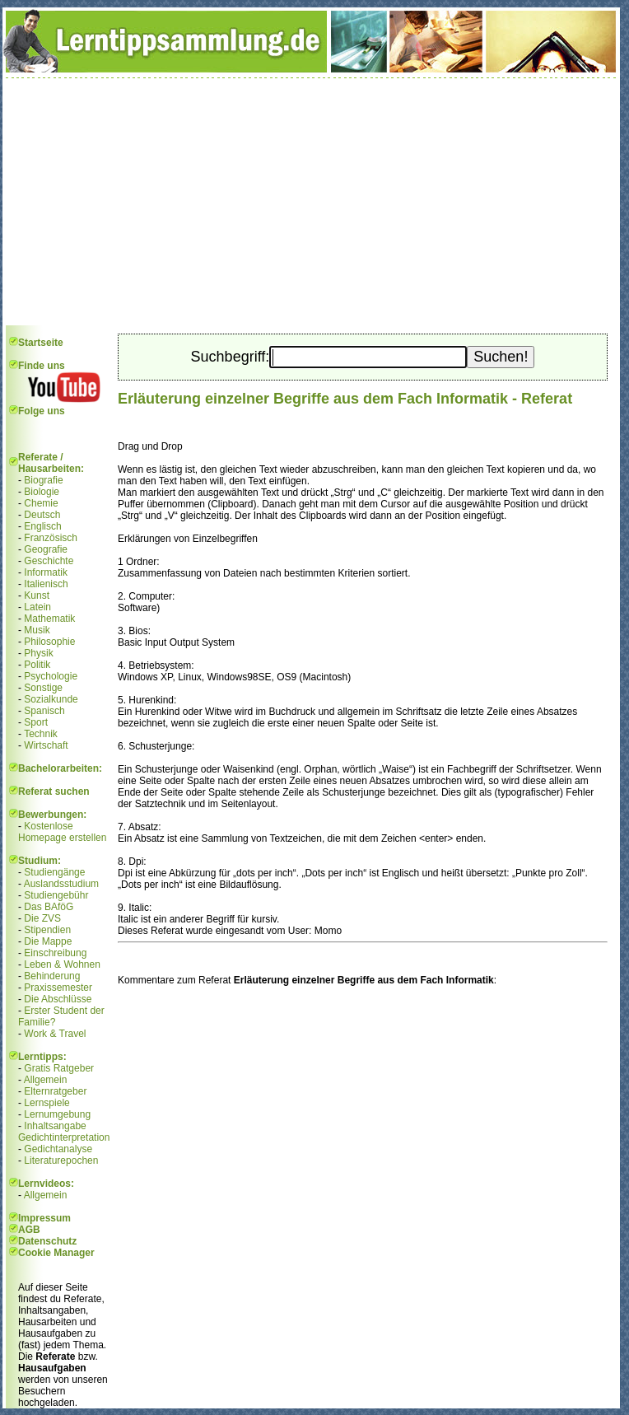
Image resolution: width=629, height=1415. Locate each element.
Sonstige (43, 687)
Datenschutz (47, 1241)
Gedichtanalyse (58, 1149)
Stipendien (47, 930)
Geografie (46, 549)
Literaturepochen (61, 1160)
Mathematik (49, 618)
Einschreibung (55, 953)
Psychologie (50, 676)
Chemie (41, 503)
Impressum (44, 1218)
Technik (41, 734)
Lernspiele (46, 1103)
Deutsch (42, 515)
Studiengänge (54, 872)
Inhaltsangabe (55, 1126)
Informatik (46, 572)
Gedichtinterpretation (63, 1137)
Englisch (42, 526)
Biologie (41, 491)
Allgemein (46, 1080)
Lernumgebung (57, 1114)
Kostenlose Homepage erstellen (62, 831)
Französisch (50, 538)
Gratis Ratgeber (59, 1068)
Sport (36, 722)
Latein (37, 607)
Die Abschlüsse (57, 999)
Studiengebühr (56, 895)
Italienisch (46, 584)
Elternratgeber (55, 1091)
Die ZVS (42, 918)
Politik (37, 664)
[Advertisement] (311, 201)
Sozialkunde (50, 699)
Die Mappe (48, 941)
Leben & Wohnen (62, 964)
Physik (38, 653)
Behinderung (52, 976)
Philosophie (49, 641)
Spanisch (44, 711)
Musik (36, 630)
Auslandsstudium (61, 884)
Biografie (43, 480)
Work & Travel (55, 1033)
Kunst (36, 595)
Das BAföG (48, 907)
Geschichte (48, 561)
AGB (29, 1229)
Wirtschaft (46, 745)
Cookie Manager (56, 1253)
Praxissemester (58, 987)
